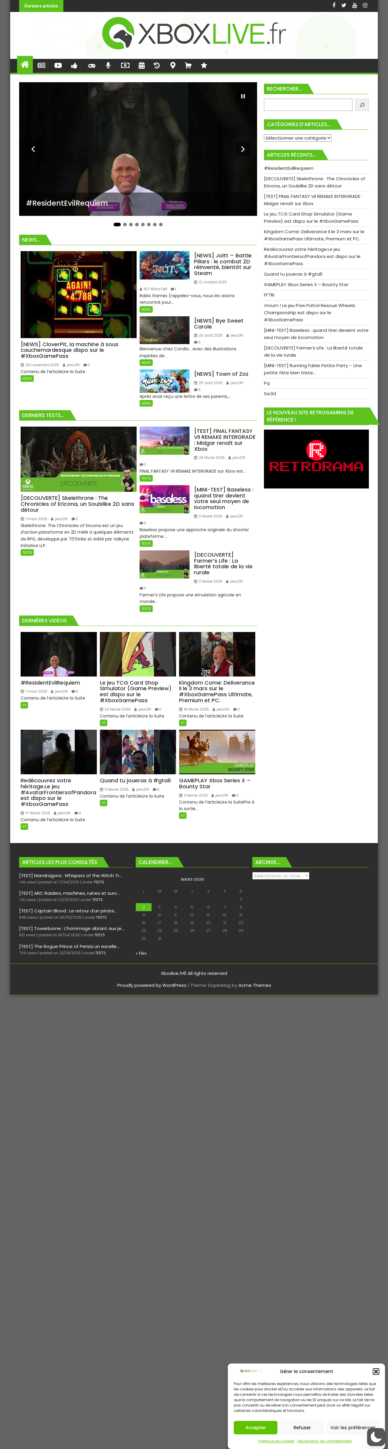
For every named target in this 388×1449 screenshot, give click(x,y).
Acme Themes (255, 985)
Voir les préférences (353, 1427)
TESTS (27, 552)
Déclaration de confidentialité (324, 1441)
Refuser (302, 1427)
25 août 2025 (208, 335)
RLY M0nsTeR (153, 288)
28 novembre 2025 (40, 364)
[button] (376, 1372)
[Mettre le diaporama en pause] (243, 96)
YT (24, 705)
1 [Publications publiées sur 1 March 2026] (241, 899)
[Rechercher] (362, 105)
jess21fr (71, 364)
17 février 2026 (35, 813)
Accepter (255, 1427)
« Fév (141, 953)
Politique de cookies (276, 1441)
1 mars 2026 (34, 518)
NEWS (27, 378)
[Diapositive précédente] (33, 149)
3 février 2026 (208, 516)
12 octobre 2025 (210, 282)
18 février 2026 (194, 709)
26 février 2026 (209, 457)
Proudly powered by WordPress (151, 985)
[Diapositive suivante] (243, 149)
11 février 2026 (114, 789)
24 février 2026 (115, 709)
